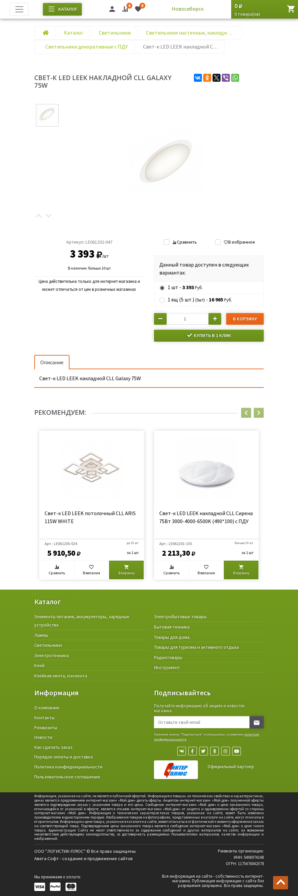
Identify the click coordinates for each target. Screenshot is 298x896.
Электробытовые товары (180, 616)
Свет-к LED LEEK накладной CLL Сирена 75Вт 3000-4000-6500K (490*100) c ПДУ (206, 517)
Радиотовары (168, 657)
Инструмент (167, 667)
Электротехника (51, 655)
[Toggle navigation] (19, 9)
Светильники (48, 645)
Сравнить (184, 242)
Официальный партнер (231, 766)
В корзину (245, 319)
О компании (46, 708)
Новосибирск (188, 8)
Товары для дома (172, 637)
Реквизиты (45, 727)
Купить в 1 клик (209, 335)
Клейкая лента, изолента (60, 676)
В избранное (239, 242)
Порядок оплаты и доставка (63, 757)
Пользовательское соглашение (67, 777)
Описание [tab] (52, 362)
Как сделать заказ (53, 747)
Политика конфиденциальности (68, 767)
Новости (43, 737)
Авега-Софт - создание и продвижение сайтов (83, 858)
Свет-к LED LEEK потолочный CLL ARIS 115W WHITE (90, 517)
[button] (38, 216)
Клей (39, 665)
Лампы (41, 635)
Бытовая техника (172, 627)
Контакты (44, 718)
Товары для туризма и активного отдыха (196, 647)
